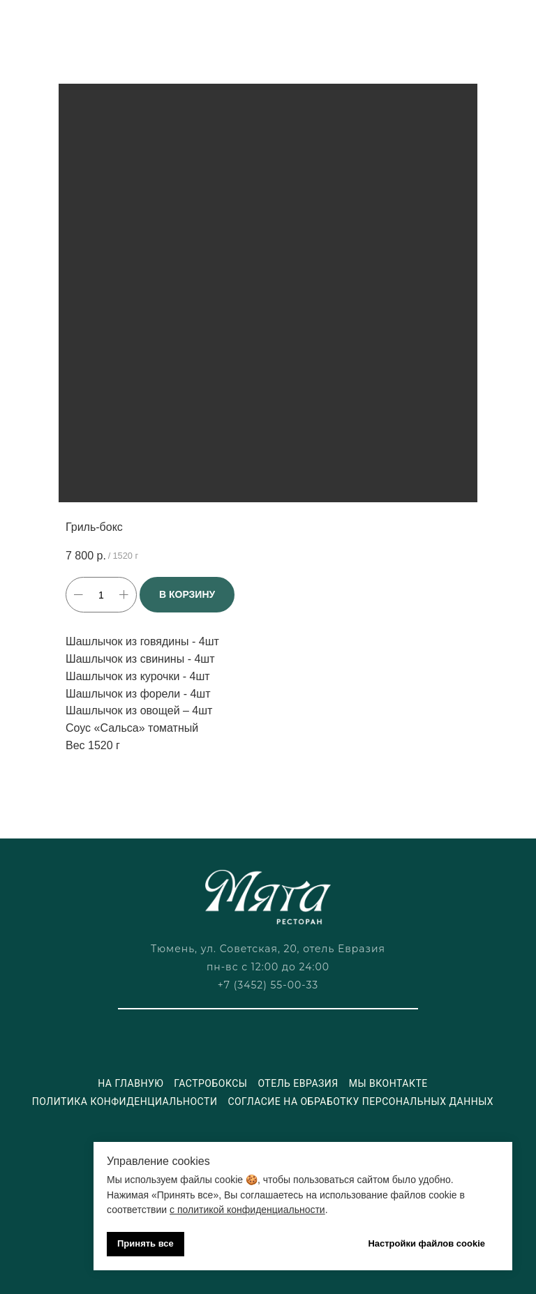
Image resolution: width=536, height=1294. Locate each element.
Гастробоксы (210, 1083)
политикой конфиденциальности (251, 1209)
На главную (130, 1083)
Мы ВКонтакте (388, 1083)
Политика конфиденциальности (125, 1101)
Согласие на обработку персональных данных (360, 1101)
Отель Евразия (298, 1083)
